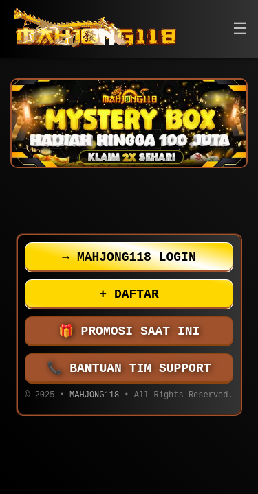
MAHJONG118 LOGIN (128, 257)
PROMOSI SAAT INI (129, 331)
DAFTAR (128, 294)
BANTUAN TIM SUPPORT (129, 368)
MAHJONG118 (94, 396)
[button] (240, 29)
